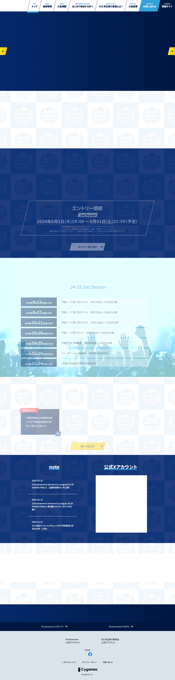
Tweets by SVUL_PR (105, 476)
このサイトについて (69, 662)
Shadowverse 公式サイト (52, 626)
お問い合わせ (108, 662)
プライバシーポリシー (89, 662)
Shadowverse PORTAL (119, 626)
